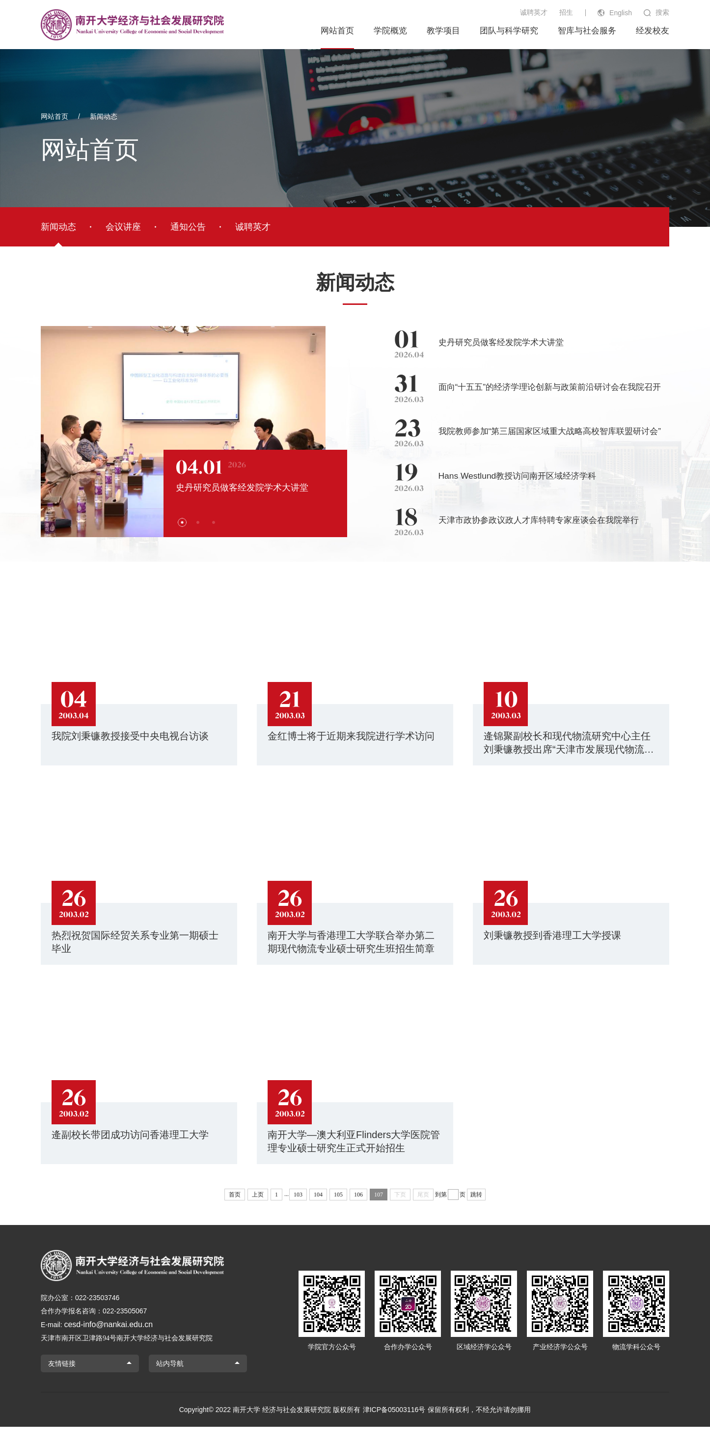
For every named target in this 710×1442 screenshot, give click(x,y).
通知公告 (188, 227)
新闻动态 (103, 116)
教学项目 (443, 30)
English (620, 12)
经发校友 (652, 30)
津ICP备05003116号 (394, 1425)
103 (298, 1209)
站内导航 (170, 1379)
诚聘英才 (533, 12)
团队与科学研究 (509, 30)
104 (318, 1209)
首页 (235, 1209)
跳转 (476, 1209)
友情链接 (62, 1379)
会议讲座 (123, 227)
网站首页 (337, 30)
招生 (566, 12)
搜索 (662, 12)
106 (358, 1209)
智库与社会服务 (587, 30)
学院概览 (390, 30)
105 (338, 1209)
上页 (258, 1209)
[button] (166, 522)
